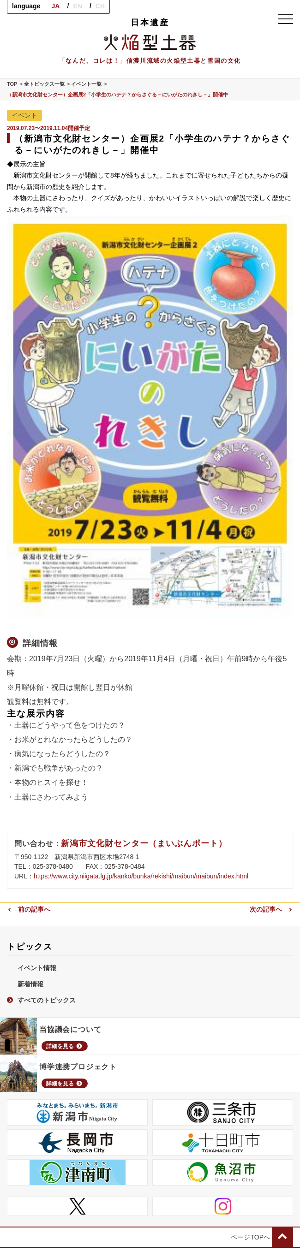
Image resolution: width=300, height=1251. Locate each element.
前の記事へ (28, 909)
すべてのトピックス (41, 999)
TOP (12, 84)
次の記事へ (271, 909)
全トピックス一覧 (44, 84)
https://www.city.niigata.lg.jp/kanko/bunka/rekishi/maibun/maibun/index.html (141, 876)
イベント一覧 (86, 84)
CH (100, 6)
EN (77, 6)
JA (55, 6)
